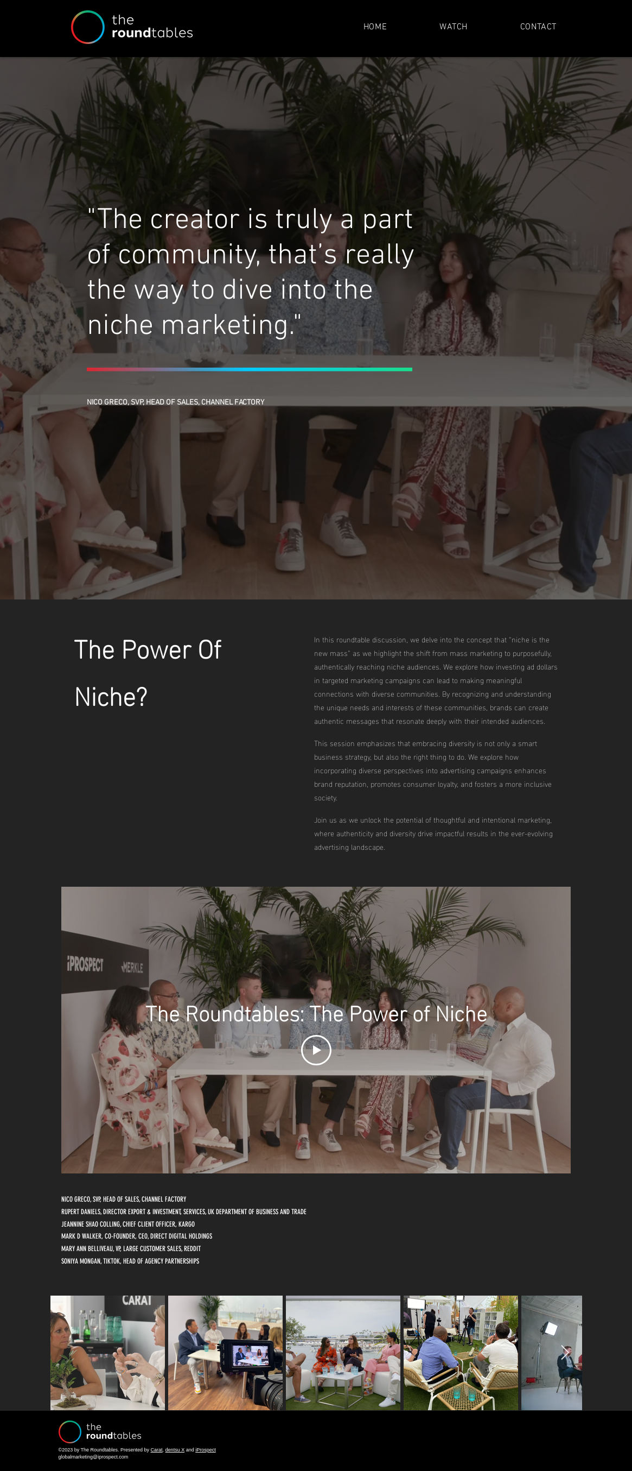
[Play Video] (316, 1050)
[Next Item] (565, 1353)
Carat (157, 1450)
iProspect (205, 1450)
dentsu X (175, 1450)
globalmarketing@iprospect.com (94, 1457)
